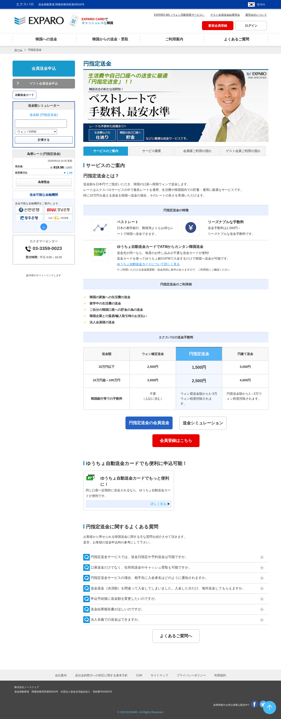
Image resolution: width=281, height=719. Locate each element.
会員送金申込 (44, 68)
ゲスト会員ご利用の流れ (243, 151)
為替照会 (44, 182)
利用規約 (220, 675)
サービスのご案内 (105, 151)
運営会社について (256, 14)
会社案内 (61, 675)
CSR (139, 675)
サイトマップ (159, 675)
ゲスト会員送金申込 (44, 83)
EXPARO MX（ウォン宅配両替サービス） (179, 14)
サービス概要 (151, 151)
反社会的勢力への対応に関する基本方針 (101, 675)
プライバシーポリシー (191, 675)
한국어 (261, 4)
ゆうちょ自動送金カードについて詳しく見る (148, 264)
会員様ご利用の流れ (197, 151)
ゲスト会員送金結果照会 (225, 14)
